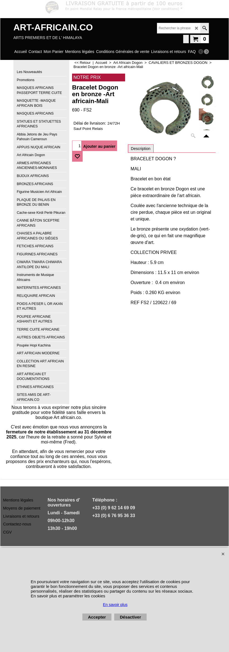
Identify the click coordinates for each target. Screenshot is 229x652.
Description (141, 148)
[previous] (200, 51)
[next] (206, 51)
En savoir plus (115, 604)
